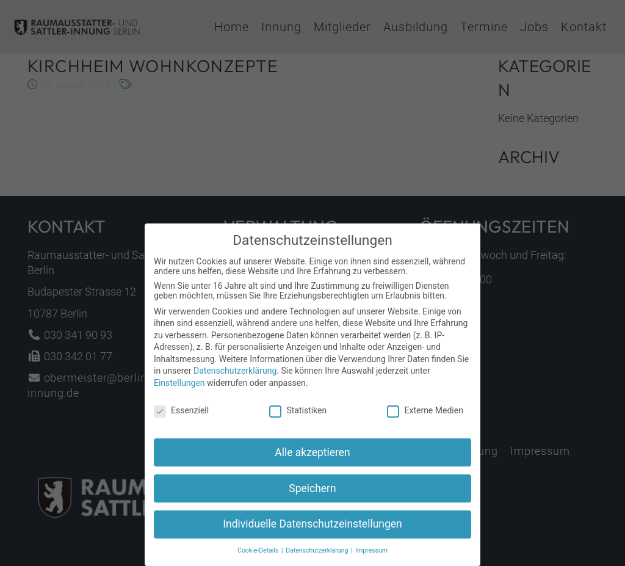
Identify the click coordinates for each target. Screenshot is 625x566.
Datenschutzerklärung (234, 378)
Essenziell (181, 417)
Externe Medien (425, 417)
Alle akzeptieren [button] (312, 459)
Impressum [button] (371, 558)
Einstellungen (179, 389)
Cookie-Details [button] (258, 558)
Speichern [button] (312, 495)
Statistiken (298, 417)
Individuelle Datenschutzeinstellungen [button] (312, 531)
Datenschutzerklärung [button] (318, 558)
